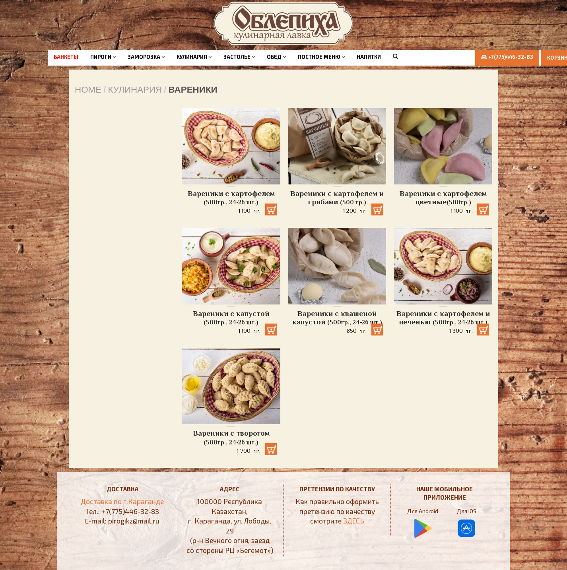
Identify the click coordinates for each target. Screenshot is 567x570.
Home (88, 90)
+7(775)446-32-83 (506, 57)
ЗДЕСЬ (353, 520)
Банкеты (66, 57)
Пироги (100, 57)
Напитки (369, 57)
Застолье (236, 57)
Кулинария (192, 57)
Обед (274, 57)
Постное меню (319, 57)
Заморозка (144, 57)
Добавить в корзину (270, 208)
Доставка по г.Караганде (122, 501)
